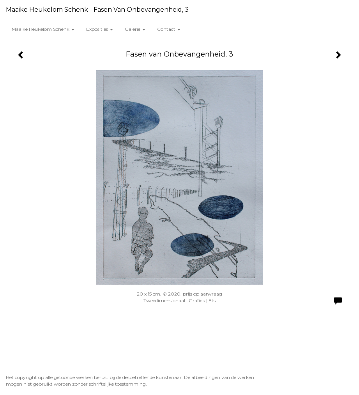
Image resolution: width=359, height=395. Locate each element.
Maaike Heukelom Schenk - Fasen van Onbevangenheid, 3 (97, 9)
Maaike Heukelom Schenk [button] (43, 29)
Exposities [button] (99, 29)
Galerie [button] (135, 29)
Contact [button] (168, 29)
